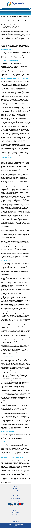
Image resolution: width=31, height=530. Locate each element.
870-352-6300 (15, 479)
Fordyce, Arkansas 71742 (15, 500)
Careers (15, 495)
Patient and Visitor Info (15, 493)
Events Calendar (15, 512)
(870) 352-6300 (15, 501)
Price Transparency (15, 521)
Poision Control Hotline (15, 516)
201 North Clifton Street (15, 498)
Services (15, 491)
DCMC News (15, 510)
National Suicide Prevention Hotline (15, 519)
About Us (15, 486)
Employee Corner (15, 514)
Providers (15, 488)
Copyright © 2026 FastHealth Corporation (15, 524)
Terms (15, 525)
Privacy (15, 526)
